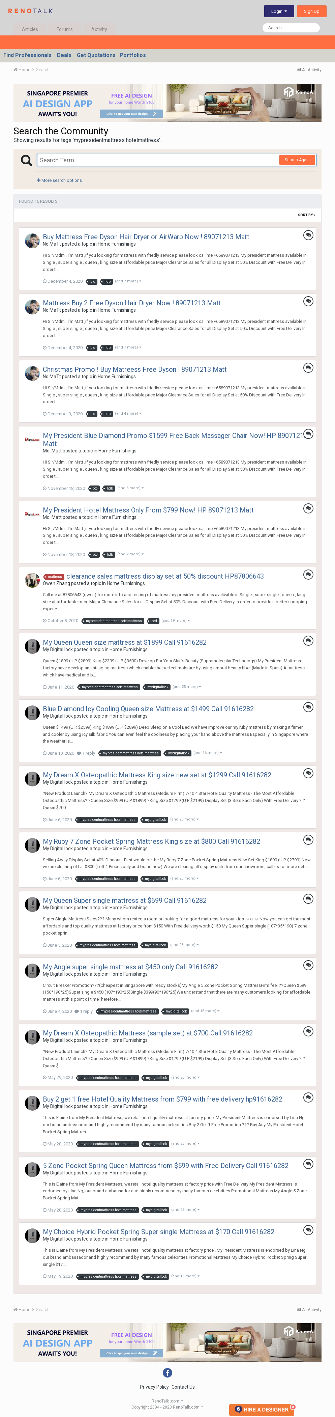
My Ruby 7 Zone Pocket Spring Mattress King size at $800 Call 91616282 (151, 841)
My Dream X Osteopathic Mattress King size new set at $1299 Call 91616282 (157, 775)
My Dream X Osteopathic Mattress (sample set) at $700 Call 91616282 (148, 1033)
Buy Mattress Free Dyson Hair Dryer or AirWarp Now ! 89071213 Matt (146, 237)
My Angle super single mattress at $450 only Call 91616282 (130, 967)
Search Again (297, 160)
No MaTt (52, 244)
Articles (30, 29)
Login (279, 11)
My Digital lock (58, 649)
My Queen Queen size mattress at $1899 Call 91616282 (125, 642)
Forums (65, 29)
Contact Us (183, 1387)
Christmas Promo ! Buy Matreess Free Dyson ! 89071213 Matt (135, 369)
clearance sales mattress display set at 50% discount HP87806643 (165, 576)
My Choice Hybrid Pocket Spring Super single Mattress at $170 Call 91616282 (158, 1232)
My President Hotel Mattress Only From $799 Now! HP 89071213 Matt (148, 510)
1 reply (86, 753)
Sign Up (311, 11)
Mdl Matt (52, 450)
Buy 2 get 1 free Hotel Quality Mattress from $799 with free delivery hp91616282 (162, 1099)
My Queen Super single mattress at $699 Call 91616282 (125, 900)
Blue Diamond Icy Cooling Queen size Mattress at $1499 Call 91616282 (148, 709)
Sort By (306, 215)
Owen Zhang (56, 583)
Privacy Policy (154, 1387)
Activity (99, 29)
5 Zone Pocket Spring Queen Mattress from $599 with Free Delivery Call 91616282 (165, 1166)
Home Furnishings (117, 244)
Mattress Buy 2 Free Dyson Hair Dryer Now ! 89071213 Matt (132, 303)
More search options (59, 180)
